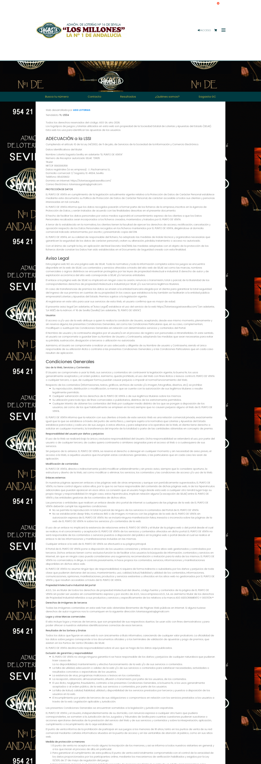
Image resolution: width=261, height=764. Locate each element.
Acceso (204, 30)
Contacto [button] (94, 97)
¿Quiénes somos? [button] (167, 97)
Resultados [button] (128, 97)
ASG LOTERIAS (81, 110)
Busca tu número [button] (57, 97)
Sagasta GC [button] (207, 97)
